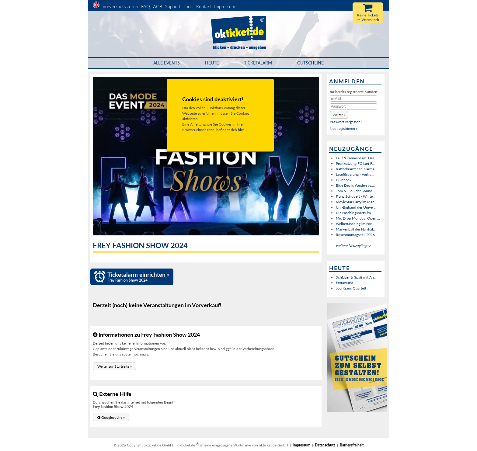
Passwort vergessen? (346, 122)
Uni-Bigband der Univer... (356, 207)
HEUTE (212, 62)
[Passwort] (353, 106)
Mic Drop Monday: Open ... (358, 218)
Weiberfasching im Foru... (356, 223)
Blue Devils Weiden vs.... (355, 185)
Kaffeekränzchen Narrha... (356, 169)
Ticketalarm (258, 62)
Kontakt (203, 6)
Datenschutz (325, 445)
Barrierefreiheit (352, 445)
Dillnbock (343, 180)
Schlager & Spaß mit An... (356, 277)
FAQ (145, 6)
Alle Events (166, 62)
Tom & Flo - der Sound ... (356, 191)
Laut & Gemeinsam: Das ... (357, 158)
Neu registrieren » (343, 128)
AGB (157, 6)
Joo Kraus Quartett (351, 288)
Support (172, 6)
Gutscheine (310, 62)
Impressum (224, 6)
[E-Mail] (353, 98)
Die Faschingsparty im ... (355, 212)
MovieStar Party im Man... (356, 201)
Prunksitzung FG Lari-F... (355, 163)
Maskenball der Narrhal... (356, 229)
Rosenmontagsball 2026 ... (357, 234)
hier (241, 129)
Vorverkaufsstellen (120, 6)
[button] (114, 366)
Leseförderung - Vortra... (355, 174)
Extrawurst (344, 282)
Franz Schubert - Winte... (355, 196)
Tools (188, 6)
